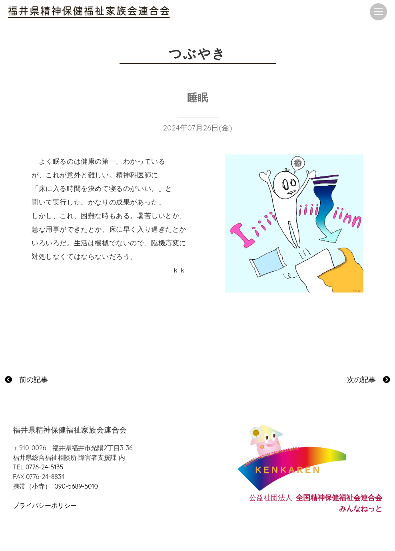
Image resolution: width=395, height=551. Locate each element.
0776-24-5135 (44, 467)
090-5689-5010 (76, 486)
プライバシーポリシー (45, 505)
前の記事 (26, 379)
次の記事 (368, 379)
